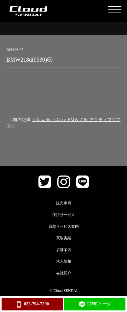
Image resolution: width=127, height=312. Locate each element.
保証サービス (63, 215)
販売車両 (63, 203)
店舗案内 (63, 250)
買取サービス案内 (64, 226)
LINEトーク (94, 304)
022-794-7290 (32, 304)
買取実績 (63, 238)
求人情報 (63, 261)
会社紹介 (63, 273)
